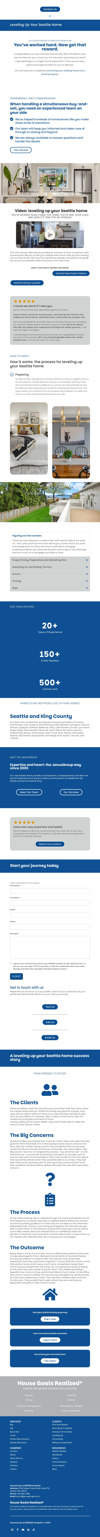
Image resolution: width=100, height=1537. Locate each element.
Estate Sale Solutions (19, 1439)
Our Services (71, 792)
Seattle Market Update (27, 282)
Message (14, 934)
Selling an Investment (62, 1443)
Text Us (50, 1006)
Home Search (58, 1465)
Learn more (50, 1340)
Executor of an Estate (62, 1432)
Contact (13, 1451)
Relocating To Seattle (62, 1428)
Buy (11, 1425)
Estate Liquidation (71, 1411)
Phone (13, 922)
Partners (14, 1465)
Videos (55, 1458)
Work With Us (16, 1458)
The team (50, 1361)
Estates (71, 1400)
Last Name (15, 898)
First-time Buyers (60, 1425)
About (13, 1455)
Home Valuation (59, 1462)
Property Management (29, 1406)
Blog (54, 1469)
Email (13, 910)
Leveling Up (57, 1435)
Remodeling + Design (71, 1406)
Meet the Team (29, 792)
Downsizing (57, 1439)
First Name (15, 886)
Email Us (50, 1037)
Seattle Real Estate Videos (71, 273)
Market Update (59, 1451)
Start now (50, 1319)
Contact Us (50, 9)
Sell (11, 1428)
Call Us (50, 1022)
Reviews (14, 1462)
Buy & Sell (14, 1432)
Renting (29, 1411)
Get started (21, 150)
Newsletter (57, 1455)
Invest (13, 1435)
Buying (29, 1395)
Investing (71, 1395)
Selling (28, 1400)
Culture (13, 1469)
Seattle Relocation (18, 1443)
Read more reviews (50, 844)
